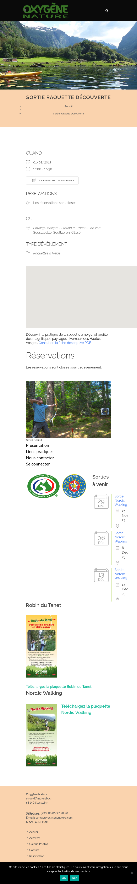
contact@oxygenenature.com (53, 817)
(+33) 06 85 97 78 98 (54, 813)
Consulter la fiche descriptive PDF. (65, 343)
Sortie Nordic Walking (121, 500)
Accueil (68, 106)
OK (64, 877)
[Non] (132, 873)
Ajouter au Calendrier (52, 180)
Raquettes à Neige (47, 253)
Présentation (37, 445)
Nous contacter (40, 457)
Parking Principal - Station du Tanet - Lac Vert (67, 228)
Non (74, 877)
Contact (34, 850)
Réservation (36, 856)
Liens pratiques (40, 451)
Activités (34, 838)
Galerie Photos (38, 844)
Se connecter (38, 463)
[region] (68, 55)
